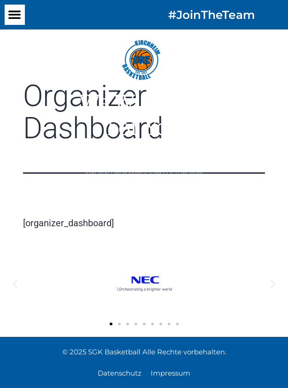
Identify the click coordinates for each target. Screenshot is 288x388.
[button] (15, 15)
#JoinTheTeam (211, 15)
